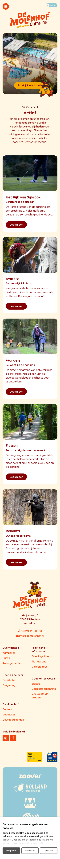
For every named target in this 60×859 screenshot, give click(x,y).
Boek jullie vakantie (30, 85)
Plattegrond (39, 661)
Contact (7, 709)
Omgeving (9, 685)
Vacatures (9, 714)
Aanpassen (30, 850)
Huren (6, 658)
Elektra (36, 683)
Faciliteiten (9, 680)
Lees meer (16, 224)
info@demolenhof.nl (30, 635)
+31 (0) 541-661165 (30, 630)
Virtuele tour (39, 666)
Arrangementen (12, 663)
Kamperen (9, 652)
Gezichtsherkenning (44, 688)
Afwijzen (49, 850)
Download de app (13, 719)
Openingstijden (41, 656)
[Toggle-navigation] (6, 6)
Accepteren (11, 850)
